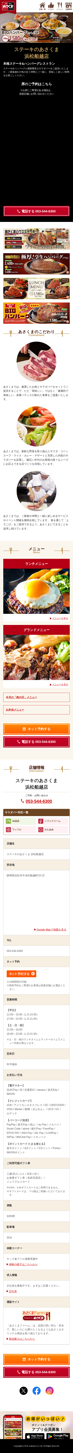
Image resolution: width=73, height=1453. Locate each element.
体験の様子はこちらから (23, 1264)
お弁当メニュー (15, 709)
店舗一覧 (42, 8)
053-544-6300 (39, 801)
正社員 (13, 1291)
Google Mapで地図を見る (51, 929)
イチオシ (51, 8)
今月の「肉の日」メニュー (21, 697)
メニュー (60, 8)
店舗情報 (68, 8)
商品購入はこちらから (22, 1339)
